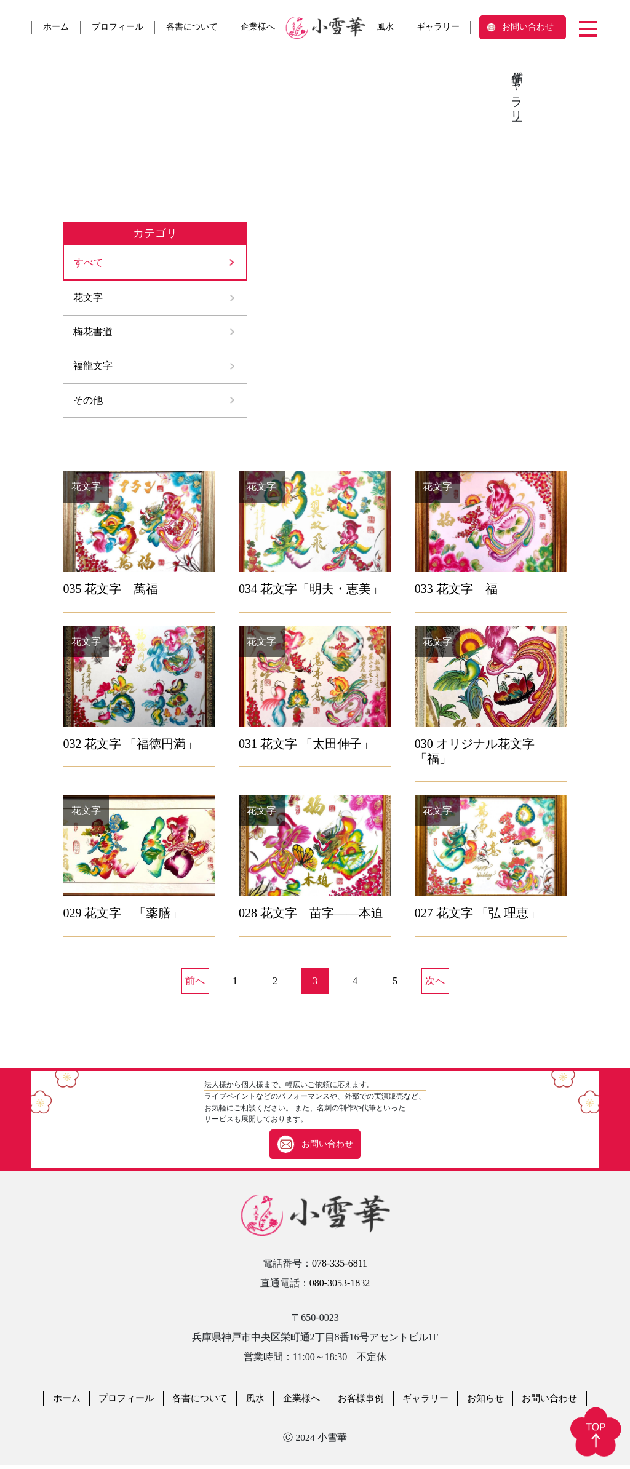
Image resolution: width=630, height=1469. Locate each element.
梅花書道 (93, 333)
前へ (195, 985)
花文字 (88, 298)
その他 (88, 404)
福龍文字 (93, 369)
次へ (435, 985)
